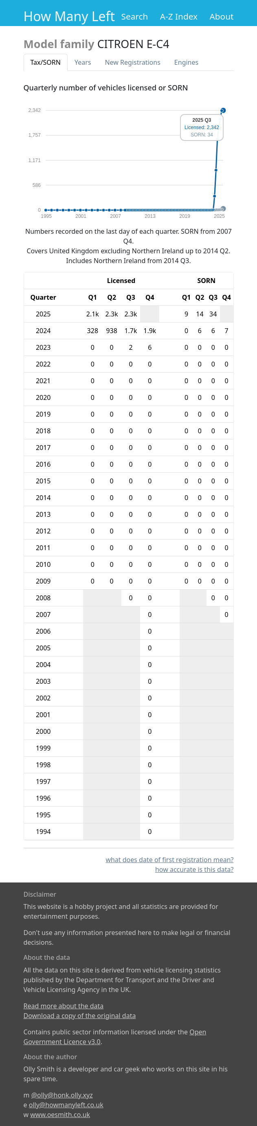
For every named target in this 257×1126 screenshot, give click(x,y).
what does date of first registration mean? (169, 859)
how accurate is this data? (194, 869)
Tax (46, 62)
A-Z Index (179, 16)
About (221, 16)
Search (134, 16)
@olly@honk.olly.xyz (62, 1095)
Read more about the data (64, 1005)
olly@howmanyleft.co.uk (66, 1104)
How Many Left (69, 16)
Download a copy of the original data (80, 1015)
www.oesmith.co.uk (60, 1114)
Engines (186, 62)
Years (83, 62)
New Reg (132, 62)
